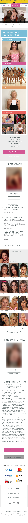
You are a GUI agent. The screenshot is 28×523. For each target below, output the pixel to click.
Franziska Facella (23, 319)
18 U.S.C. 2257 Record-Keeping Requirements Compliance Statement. (14, 511)
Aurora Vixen (4, 303)
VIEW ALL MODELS (14, 332)
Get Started (15, 5)
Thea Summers (23, 286)
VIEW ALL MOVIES (14, 198)
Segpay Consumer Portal (23, 519)
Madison (23, 303)
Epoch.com (14, 518)
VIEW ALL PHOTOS (14, 374)
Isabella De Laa (14, 193)
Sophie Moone (13, 303)
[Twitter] (10, 503)
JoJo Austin (4, 270)
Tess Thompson (4, 286)
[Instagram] (14, 503)
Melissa (4, 319)
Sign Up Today (14, 152)
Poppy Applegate (15, 251)
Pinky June (13, 319)
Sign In (22, 5)
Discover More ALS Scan (14, 457)
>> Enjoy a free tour (14, 157)
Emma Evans (13, 270)
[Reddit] (18, 503)
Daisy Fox (13, 286)
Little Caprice (23, 270)
